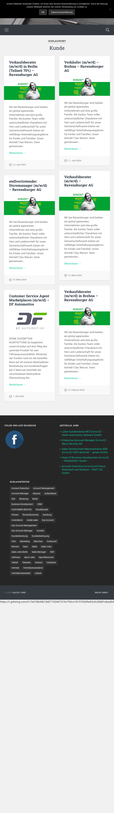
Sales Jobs (19, 592)
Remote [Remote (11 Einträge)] (15, 546)
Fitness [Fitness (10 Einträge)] (15, 514)
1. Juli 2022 (18, 396)
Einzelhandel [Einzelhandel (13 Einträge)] (42, 509)
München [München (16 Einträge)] (38, 541)
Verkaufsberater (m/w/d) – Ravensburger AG (78, 180)
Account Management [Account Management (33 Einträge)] (43, 488)
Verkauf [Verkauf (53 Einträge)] (38, 562)
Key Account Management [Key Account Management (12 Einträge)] (24, 525)
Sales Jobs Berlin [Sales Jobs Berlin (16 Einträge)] (20, 552)
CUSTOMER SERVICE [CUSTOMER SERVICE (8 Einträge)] (22, 509)
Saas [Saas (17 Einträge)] (25, 546)
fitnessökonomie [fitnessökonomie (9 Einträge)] (30, 514)
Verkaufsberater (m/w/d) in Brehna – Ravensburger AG (81, 295)
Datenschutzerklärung (62, 12)
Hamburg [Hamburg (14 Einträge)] (47, 514)
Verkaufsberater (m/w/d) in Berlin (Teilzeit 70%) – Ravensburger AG (23, 68)
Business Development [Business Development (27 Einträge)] (22, 504)
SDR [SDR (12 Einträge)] (52, 552)
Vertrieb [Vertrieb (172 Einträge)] (15, 568)
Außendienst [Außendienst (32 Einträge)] (50, 493)
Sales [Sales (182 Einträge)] (34, 546)
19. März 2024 (75, 275)
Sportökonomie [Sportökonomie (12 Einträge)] (46, 557)
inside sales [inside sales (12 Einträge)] (32, 520)
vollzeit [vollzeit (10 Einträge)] (38, 573)
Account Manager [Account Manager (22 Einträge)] (20, 493)
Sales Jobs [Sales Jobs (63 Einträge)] (46, 546)
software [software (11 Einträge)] (16, 557)
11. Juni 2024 (74, 160)
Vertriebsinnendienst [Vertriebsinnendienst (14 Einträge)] (33, 568)
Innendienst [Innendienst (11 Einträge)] (17, 520)
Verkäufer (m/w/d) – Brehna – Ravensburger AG (84, 66)
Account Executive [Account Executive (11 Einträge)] (20, 488)
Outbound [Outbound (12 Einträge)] (52, 541)
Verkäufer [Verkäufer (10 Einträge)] (51, 562)
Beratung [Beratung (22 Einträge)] (23, 499)
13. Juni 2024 (19, 164)
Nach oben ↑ (102, 592)
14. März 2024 (20, 279)
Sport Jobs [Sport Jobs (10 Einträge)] (29, 557)
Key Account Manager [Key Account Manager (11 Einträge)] (22, 530)
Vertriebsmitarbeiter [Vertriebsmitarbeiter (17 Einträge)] (21, 573)
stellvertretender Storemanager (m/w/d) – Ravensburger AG (28, 185)
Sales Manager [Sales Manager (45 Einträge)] (39, 552)
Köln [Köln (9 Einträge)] (14, 541)
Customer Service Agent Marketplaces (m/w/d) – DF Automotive (29, 300)
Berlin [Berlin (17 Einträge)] (35, 499)
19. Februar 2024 (76, 390)
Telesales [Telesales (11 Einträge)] (26, 562)
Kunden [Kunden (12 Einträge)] (40, 530)
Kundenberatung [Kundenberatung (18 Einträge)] (20, 536)
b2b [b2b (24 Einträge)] (13, 499)
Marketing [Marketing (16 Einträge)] (25, 541)
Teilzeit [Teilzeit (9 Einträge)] (15, 562)
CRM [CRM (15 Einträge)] (39, 504)
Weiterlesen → (17, 152)
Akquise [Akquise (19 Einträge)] (36, 493)
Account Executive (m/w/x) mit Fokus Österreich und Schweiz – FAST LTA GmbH (83, 469)
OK (43, 12)
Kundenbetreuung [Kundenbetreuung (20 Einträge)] (40, 536)
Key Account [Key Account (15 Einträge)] (48, 520)
